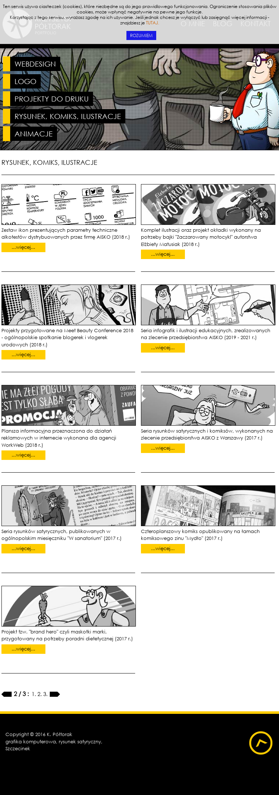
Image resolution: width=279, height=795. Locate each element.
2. (40, 693)
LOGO (25, 81)
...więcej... (23, 247)
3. (46, 693)
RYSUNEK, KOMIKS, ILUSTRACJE (68, 116)
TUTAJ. (152, 23)
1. (34, 693)
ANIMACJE (34, 134)
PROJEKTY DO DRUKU (52, 99)
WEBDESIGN (35, 64)
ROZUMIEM (141, 35)
